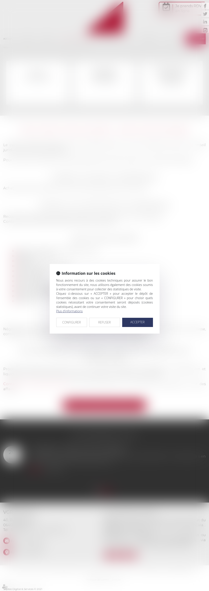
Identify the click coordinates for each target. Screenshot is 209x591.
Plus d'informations (69, 311)
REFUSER (104, 322)
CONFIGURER (71, 322)
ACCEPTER (137, 322)
